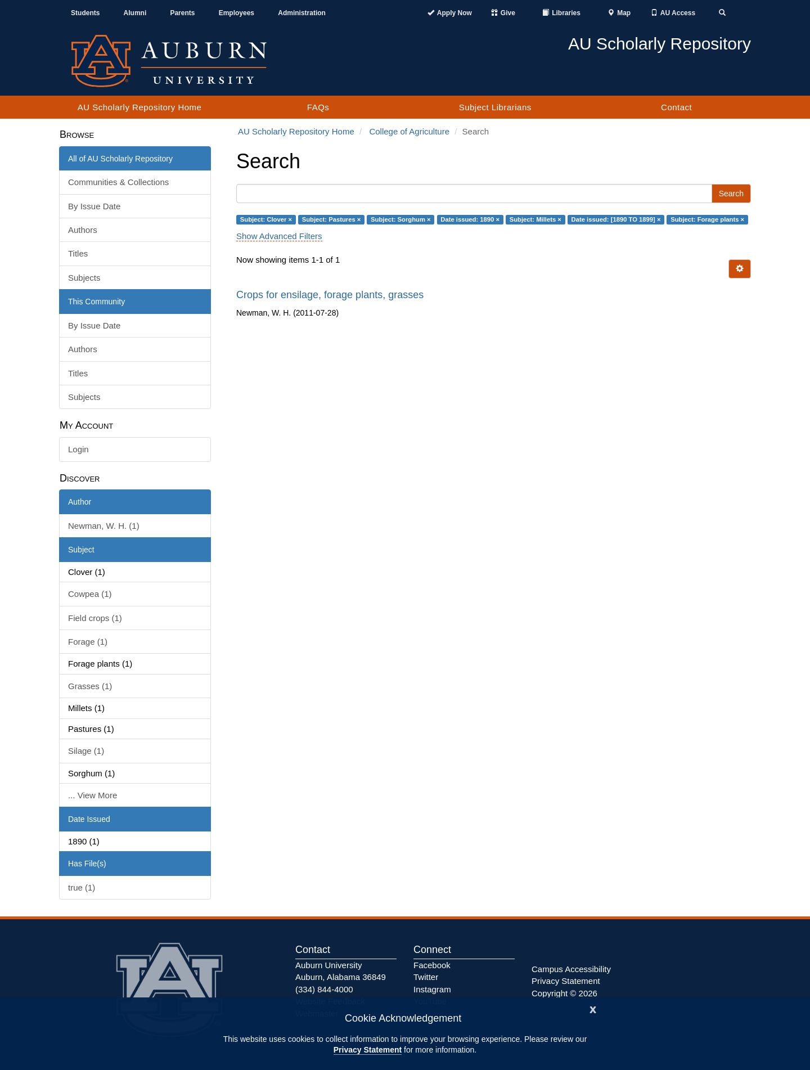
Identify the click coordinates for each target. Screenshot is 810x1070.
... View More (92, 795)
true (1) (81, 887)
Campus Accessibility (571, 969)
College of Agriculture (409, 131)
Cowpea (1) (90, 594)
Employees (236, 13)
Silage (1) (86, 751)
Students (85, 13)
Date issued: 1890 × (470, 219)
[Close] (593, 1008)
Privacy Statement (368, 1049)
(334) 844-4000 (324, 989)
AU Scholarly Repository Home (140, 107)
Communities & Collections (118, 182)
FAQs (318, 107)
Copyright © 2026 (564, 993)
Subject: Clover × (266, 219)
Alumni (135, 13)
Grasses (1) (90, 686)
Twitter (425, 977)
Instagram (432, 989)
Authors (82, 230)
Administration (302, 13)
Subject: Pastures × (331, 219)
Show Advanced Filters (279, 236)
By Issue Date (94, 206)
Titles (78, 253)
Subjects (84, 277)
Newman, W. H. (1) (104, 525)
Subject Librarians (495, 107)
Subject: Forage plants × (707, 219)
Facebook (432, 965)
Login (78, 449)
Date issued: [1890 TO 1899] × (616, 219)
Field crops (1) (95, 618)
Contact (676, 107)
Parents (182, 13)
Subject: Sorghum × (401, 219)
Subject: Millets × (535, 219)
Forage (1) (87, 641)
